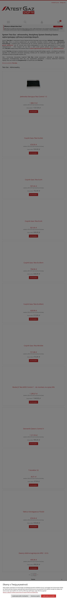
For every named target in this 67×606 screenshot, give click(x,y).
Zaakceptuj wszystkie (48, 596)
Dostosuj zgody (35, 596)
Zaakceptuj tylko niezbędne (20, 596)
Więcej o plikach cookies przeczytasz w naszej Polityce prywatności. (20, 592)
